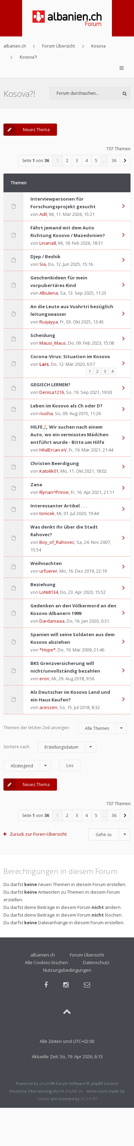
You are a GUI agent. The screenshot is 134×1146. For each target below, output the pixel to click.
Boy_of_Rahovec (56, 542)
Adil (43, 214)
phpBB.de (74, 1091)
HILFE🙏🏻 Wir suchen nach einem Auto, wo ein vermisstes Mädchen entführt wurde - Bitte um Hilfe (69, 434)
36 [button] (114, 160)
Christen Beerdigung (54, 463)
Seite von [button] (35, 160)
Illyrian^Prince (54, 492)
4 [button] (86, 160)
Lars (44, 364)
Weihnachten (46, 563)
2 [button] (67, 160)
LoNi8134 (48, 592)
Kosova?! (19, 93)
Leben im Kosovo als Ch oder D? (66, 406)
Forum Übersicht (87, 955)
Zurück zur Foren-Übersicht (38, 834)
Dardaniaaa (52, 621)
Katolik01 (48, 471)
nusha (46, 413)
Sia (42, 264)
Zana (36, 484)
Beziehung (43, 584)
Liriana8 (47, 243)
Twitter (43, 1098)
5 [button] (96, 160)
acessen (48, 707)
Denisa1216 (51, 392)
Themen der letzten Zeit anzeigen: (65, 728)
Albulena (48, 293)
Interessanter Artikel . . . (58, 506)
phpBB (45, 1083)
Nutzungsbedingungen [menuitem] (67, 970)
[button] (125, 160)
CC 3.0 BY (88, 1098)
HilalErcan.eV (53, 450)
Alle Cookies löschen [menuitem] (46, 962)
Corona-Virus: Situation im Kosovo (70, 356)
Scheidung (42, 335)
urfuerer (48, 571)
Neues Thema (26, 130)
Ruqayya (48, 322)
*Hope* (47, 650)
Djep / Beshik (45, 256)
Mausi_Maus (52, 343)
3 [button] (77, 160)
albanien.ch (42, 955)
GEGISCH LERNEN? (50, 384)
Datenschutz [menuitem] (96, 962)
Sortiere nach (49, 747)
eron (44, 678)
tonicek (47, 513)
